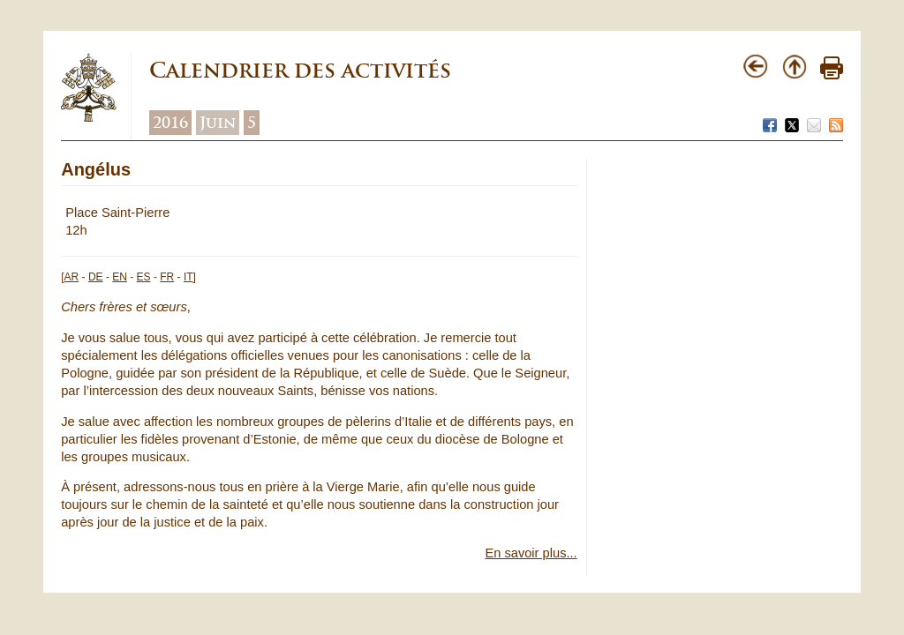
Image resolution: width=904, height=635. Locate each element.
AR (71, 277)
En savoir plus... (530, 553)
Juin (218, 122)
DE (95, 277)
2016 (170, 122)
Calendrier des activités (300, 70)
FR (167, 277)
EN (119, 277)
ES (144, 277)
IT (188, 277)
